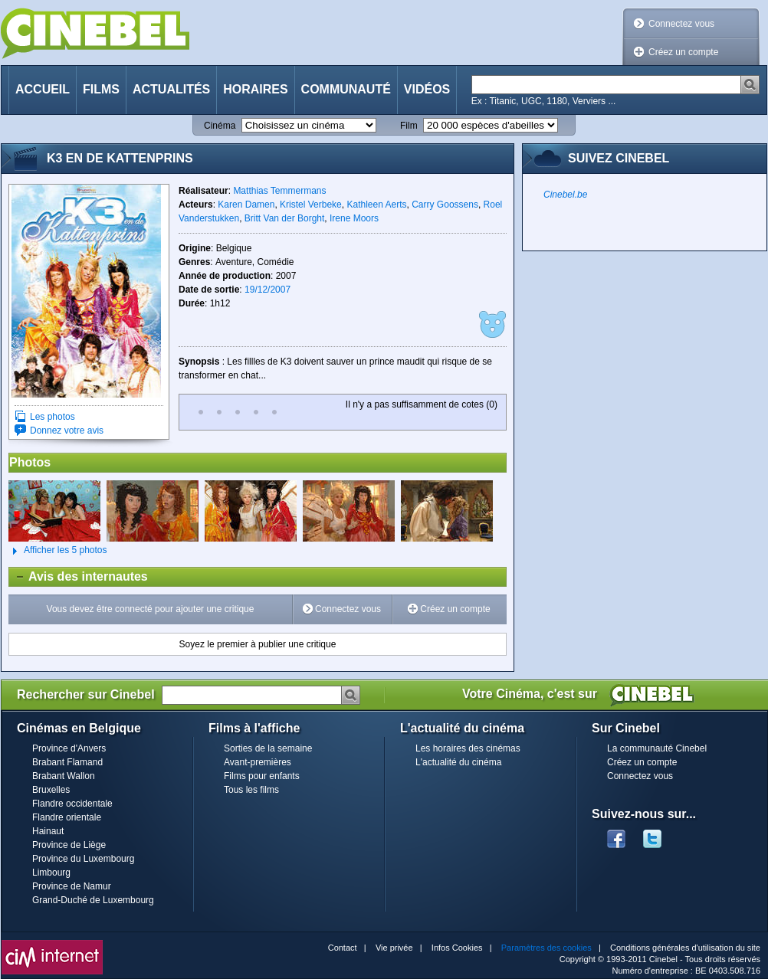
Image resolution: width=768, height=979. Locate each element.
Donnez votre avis (66, 430)
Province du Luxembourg (83, 858)
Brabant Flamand (67, 762)
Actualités (171, 89)
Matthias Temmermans (279, 190)
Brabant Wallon (63, 776)
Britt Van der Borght (285, 218)
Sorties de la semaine (268, 748)
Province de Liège (69, 845)
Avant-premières (257, 762)
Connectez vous (681, 23)
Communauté (346, 89)
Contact (342, 947)
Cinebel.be (565, 194)
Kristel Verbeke (311, 204)
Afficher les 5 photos (57, 551)
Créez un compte (683, 52)
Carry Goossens (445, 204)
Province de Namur (71, 886)
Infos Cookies (457, 947)
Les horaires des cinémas (467, 748)
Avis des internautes (78, 577)
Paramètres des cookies (546, 947)
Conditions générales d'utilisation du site (685, 947)
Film (409, 125)
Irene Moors (354, 218)
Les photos (52, 416)
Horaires (255, 89)
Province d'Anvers (69, 748)
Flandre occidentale (72, 803)
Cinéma (219, 125)
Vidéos (427, 89)
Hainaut (48, 831)
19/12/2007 (267, 289)
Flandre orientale (66, 817)
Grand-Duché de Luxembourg (93, 900)
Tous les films (251, 789)
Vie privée (394, 947)
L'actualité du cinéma (458, 762)
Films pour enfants (262, 776)
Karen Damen (246, 204)
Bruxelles (51, 789)
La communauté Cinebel (657, 748)
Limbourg (51, 872)
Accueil (42, 89)
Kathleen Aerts (376, 204)
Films (101, 89)
